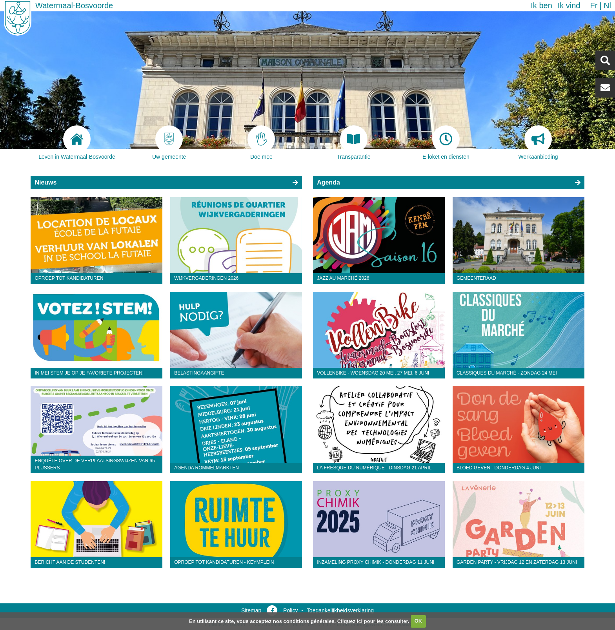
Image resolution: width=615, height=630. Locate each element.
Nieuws (45, 182)
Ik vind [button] (569, 5)
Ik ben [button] (541, 5)
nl (607, 5)
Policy (290, 610)
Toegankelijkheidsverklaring (340, 610)
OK (418, 621)
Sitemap (251, 610)
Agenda (328, 182)
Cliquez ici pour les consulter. (373, 621)
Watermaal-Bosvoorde (74, 5)
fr (593, 5)
